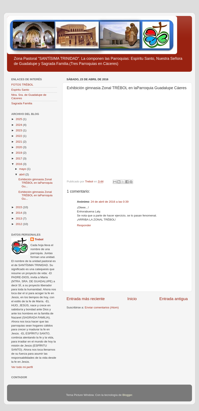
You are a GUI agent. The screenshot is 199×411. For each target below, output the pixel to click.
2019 (19, 152)
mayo (23, 168)
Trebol (39, 239)
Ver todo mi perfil (22, 367)
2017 (19, 158)
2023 (19, 130)
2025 (19, 119)
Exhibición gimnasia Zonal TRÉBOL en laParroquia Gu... (35, 183)
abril (22, 174)
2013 (19, 218)
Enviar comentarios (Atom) (102, 307)
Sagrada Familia (21, 103)
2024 (19, 124)
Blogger (127, 395)
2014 (19, 212)
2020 (19, 147)
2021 (19, 141)
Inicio (132, 298)
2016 (19, 164)
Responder (84, 225)
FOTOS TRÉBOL (22, 84)
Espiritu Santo (20, 89)
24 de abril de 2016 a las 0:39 (110, 201)
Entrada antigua (173, 298)
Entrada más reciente (86, 298)
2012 (19, 224)
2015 (19, 207)
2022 (19, 135)
